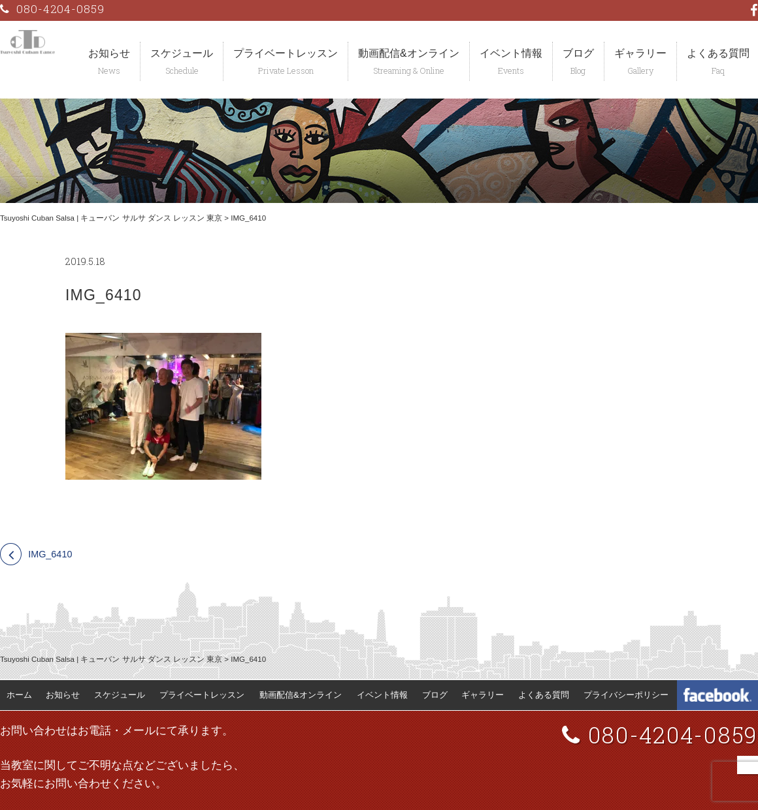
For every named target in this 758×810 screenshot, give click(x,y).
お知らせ (109, 53)
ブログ (578, 53)
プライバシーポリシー (626, 695)
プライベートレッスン (285, 53)
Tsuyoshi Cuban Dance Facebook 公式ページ (717, 695)
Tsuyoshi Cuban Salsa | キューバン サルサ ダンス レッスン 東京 (111, 218)
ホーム (19, 695)
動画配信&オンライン (408, 53)
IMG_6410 (50, 554)
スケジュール (181, 53)
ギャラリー (640, 53)
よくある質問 (543, 695)
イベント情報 (511, 53)
